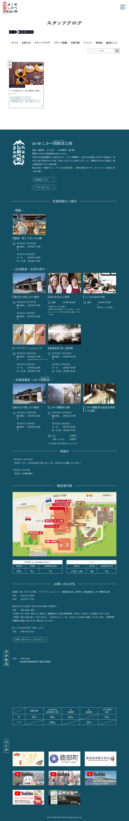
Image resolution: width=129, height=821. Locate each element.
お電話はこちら (44, 179)
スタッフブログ (42, 42)
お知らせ (26, 42)
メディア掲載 (60, 42)
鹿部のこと (111, 42)
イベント (87, 42)
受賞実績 (75, 42)
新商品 (99, 42)
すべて (14, 42)
